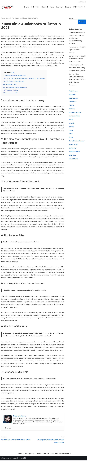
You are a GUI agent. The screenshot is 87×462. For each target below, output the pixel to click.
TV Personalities (74, 152)
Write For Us (77, 7)
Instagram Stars (74, 116)
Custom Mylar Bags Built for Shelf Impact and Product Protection (77, 59)
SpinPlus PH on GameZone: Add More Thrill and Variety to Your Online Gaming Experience (77, 79)
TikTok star (72, 149)
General (45, 7)
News (52, 7)
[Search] (84, 7)
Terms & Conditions (42, 455)
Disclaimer (54, 455)
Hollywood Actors (75, 113)
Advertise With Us (65, 455)
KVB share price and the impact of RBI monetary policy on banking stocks (77, 68)
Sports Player (73, 145)
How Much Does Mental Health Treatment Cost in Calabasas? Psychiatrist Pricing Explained (77, 38)
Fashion (59, 7)
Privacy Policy (29, 455)
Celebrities (35, 7)
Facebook (82, 2)
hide (12, 72)
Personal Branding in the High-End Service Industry (77, 50)
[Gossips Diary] (7, 7)
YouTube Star (73, 159)
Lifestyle (68, 7)
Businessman (73, 98)
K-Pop (71, 120)
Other (71, 134)
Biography (72, 95)
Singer (71, 138)
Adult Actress (73, 91)
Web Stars (72, 156)
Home (26, 7)
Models (71, 127)
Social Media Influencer (76, 141)
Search (71, 18)
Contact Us (20, 455)
